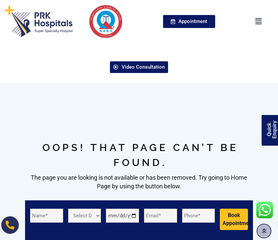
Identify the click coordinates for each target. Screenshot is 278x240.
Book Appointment (235, 219)
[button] (258, 21)
